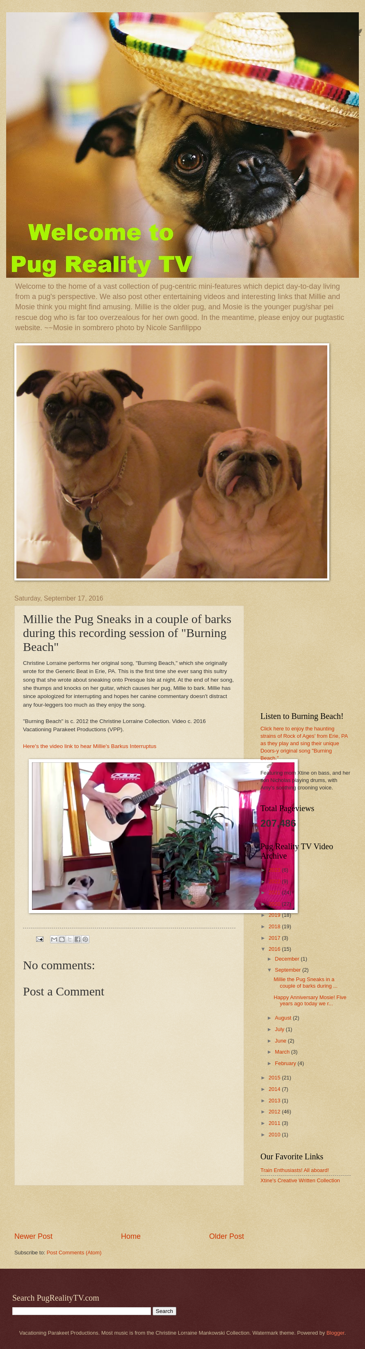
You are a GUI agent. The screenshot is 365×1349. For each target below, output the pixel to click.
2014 (275, 1089)
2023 (275, 870)
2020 (275, 904)
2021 (275, 892)
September (288, 970)
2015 (275, 1078)
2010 (275, 1134)
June (281, 1041)
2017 (275, 938)
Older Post (226, 1236)
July (280, 1029)
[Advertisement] (129, 1208)
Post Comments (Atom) (74, 1252)
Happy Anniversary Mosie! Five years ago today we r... (310, 1000)
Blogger (335, 1333)
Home (131, 1236)
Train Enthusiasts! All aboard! (294, 1170)
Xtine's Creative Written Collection (300, 1180)
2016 (275, 949)
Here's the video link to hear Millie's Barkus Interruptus (89, 746)
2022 (275, 881)
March (283, 1052)
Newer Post (33, 1236)
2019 (275, 915)
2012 (275, 1112)
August (284, 1018)
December (288, 959)
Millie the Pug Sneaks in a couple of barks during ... (306, 982)
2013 (275, 1100)
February (286, 1063)
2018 (275, 926)
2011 (275, 1123)
